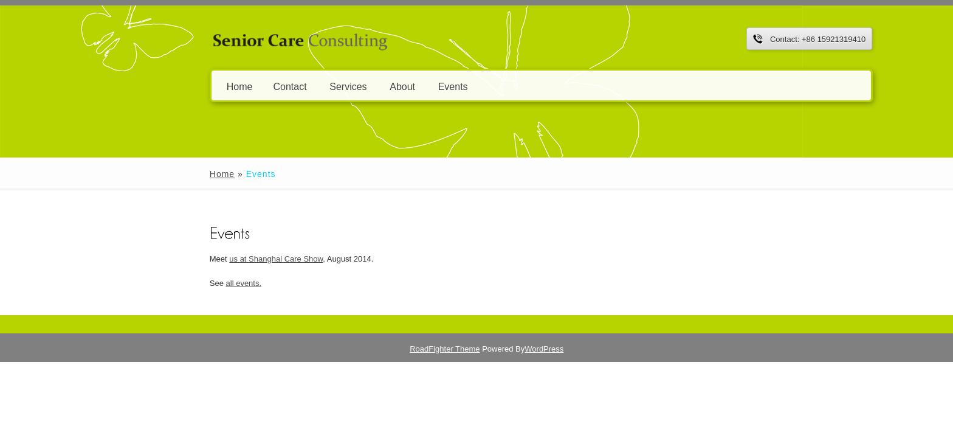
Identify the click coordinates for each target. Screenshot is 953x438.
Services (279, 86)
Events (384, 86)
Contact (221, 86)
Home (171, 86)
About (333, 86)
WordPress (564, 348)
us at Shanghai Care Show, (208, 258)
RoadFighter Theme (465, 348)
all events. (175, 283)
